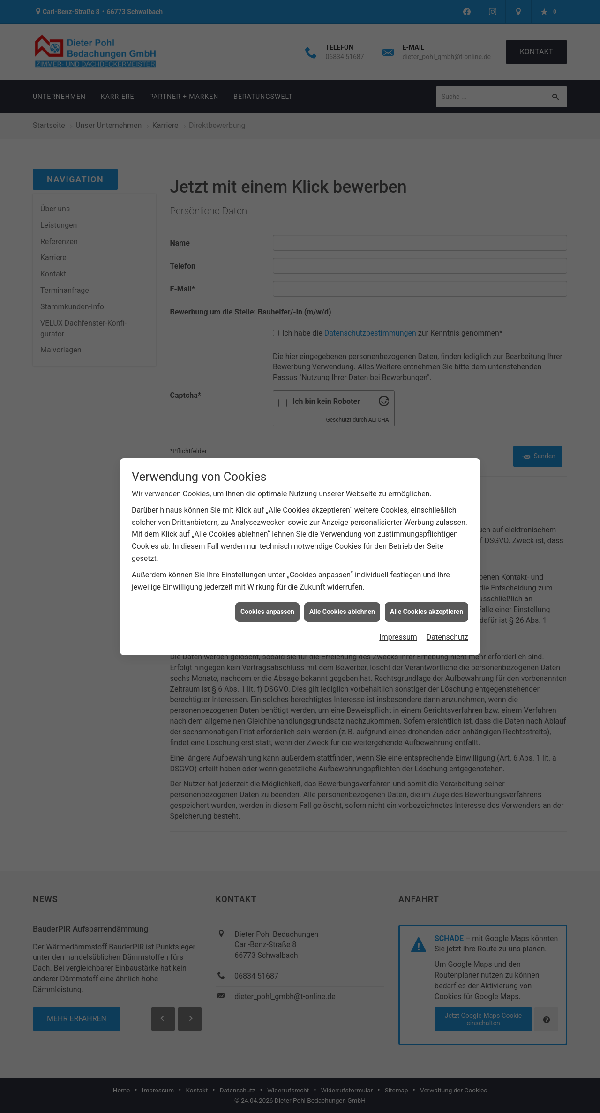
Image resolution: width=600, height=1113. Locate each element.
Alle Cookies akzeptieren (426, 596)
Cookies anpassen (267, 596)
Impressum (398, 621)
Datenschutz (447, 621)
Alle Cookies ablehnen (342, 596)
